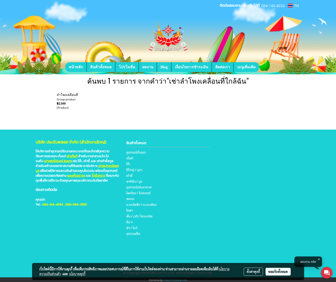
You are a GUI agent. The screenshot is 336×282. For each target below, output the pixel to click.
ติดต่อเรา (222, 67)
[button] (266, 67)
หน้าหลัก (76, 67)
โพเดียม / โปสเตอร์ (138, 193)
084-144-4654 (52, 204)
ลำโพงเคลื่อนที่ (67, 95)
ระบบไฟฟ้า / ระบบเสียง (141, 204)
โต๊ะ (128, 164)
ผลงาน (147, 67)
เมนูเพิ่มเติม (246, 67)
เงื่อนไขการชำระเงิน (191, 67)
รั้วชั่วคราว (98, 175)
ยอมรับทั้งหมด (278, 271)
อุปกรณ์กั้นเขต (136, 152)
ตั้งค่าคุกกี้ (253, 271)
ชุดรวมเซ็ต (133, 233)
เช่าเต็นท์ (72, 156)
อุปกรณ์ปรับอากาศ (139, 187)
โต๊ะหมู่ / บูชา (134, 169)
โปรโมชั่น (127, 67)
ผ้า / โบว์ (131, 228)
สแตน (130, 199)
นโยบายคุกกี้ (77, 274)
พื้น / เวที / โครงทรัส (139, 216)
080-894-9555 (76, 204)
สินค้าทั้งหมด (101, 67)
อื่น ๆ (129, 222)
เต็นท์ (129, 158)
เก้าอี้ (129, 175)
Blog (164, 67)
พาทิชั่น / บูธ (134, 181)
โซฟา (129, 210)
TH (293, 5)
